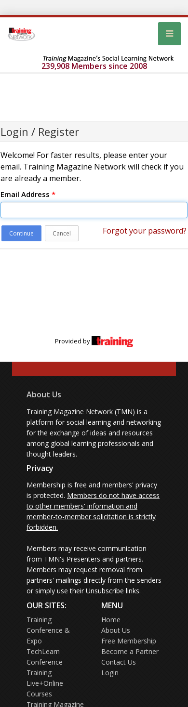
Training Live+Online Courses (45, 683)
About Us (44, 394)
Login (110, 672)
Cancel (62, 233)
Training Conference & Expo (48, 630)
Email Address (27, 194)
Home (111, 619)
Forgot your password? (145, 230)
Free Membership (128, 640)
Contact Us (118, 662)
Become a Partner (130, 651)
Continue (21, 233)
